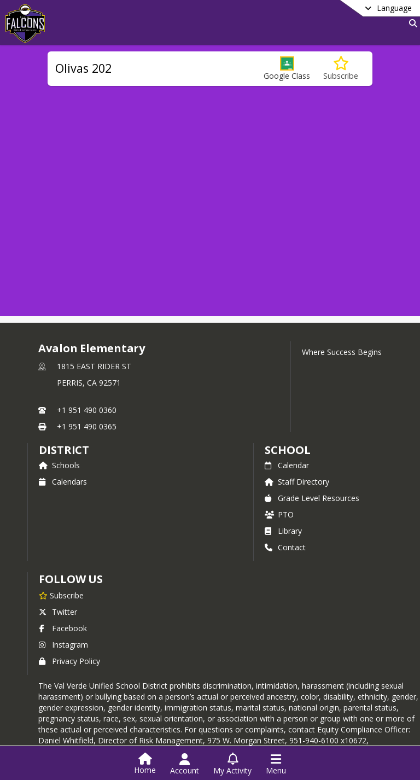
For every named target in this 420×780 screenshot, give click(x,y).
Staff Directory (297, 481)
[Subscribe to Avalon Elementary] (61, 595)
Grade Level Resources (312, 498)
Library (283, 531)
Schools (59, 465)
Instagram (63, 644)
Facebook (63, 628)
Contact (285, 547)
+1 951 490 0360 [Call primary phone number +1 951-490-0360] (86, 410)
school (287, 450)
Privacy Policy (69, 661)
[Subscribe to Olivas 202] (341, 69)
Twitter (58, 612)
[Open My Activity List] (232, 764)
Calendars (63, 481)
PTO (279, 514)
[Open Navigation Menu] (276, 764)
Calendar (287, 465)
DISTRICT (64, 450)
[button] (287, 69)
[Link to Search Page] (411, 23)
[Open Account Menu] (184, 764)
